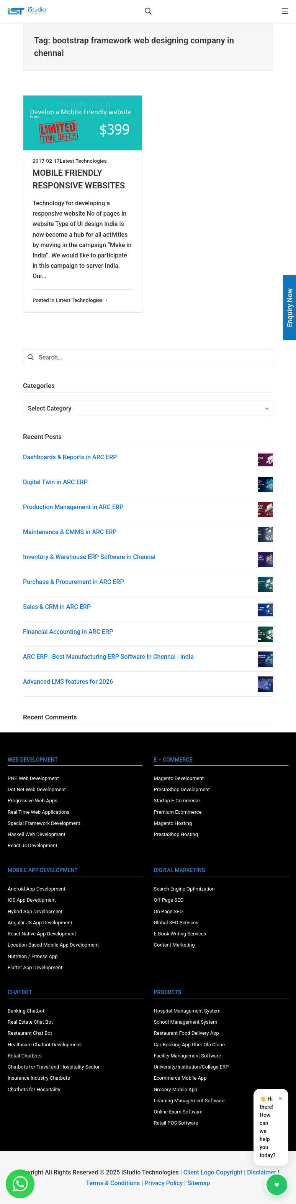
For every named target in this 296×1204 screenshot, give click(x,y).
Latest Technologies (83, 161)
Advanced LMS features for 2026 (68, 681)
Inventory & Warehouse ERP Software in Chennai (89, 557)
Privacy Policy (163, 1183)
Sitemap (198, 1183)
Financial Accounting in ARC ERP (68, 631)
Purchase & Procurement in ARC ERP (73, 582)
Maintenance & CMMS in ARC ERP (70, 532)
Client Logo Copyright (213, 1172)
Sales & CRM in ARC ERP (57, 606)
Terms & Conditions (113, 1183)
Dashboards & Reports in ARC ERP (70, 457)
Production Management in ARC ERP (73, 507)
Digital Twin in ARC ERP (55, 482)
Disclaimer (261, 1172)
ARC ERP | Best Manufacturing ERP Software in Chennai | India (108, 656)
